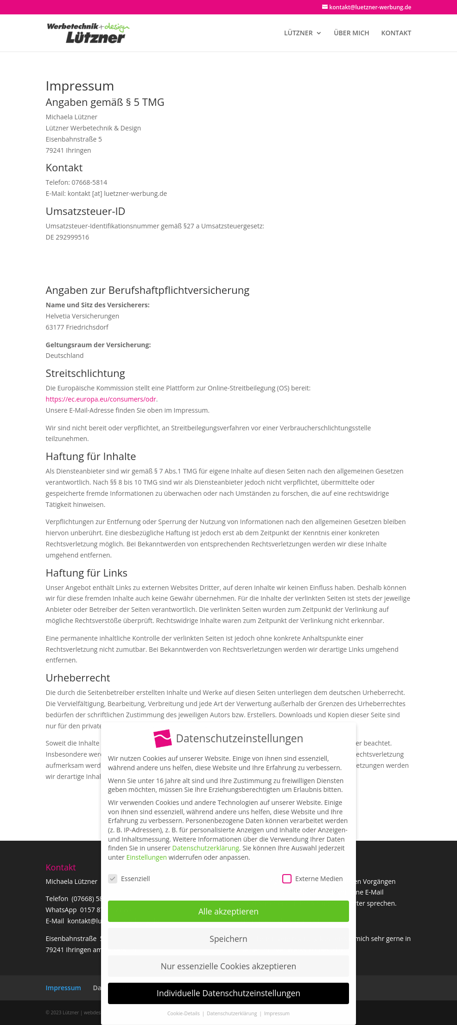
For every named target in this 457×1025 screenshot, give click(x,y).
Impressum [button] (277, 1007)
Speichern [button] (228, 932)
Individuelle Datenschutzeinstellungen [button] (228, 987)
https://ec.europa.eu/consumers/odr (101, 399)
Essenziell (129, 872)
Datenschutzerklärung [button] (232, 1007)
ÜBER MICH (351, 33)
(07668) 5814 (91, 898)
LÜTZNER (298, 33)
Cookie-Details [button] (184, 1007)
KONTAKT (396, 33)
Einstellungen (146, 851)
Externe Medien (312, 872)
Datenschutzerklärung (205, 841)
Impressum (63, 987)
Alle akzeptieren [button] (228, 904)
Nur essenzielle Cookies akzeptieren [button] (229, 959)
